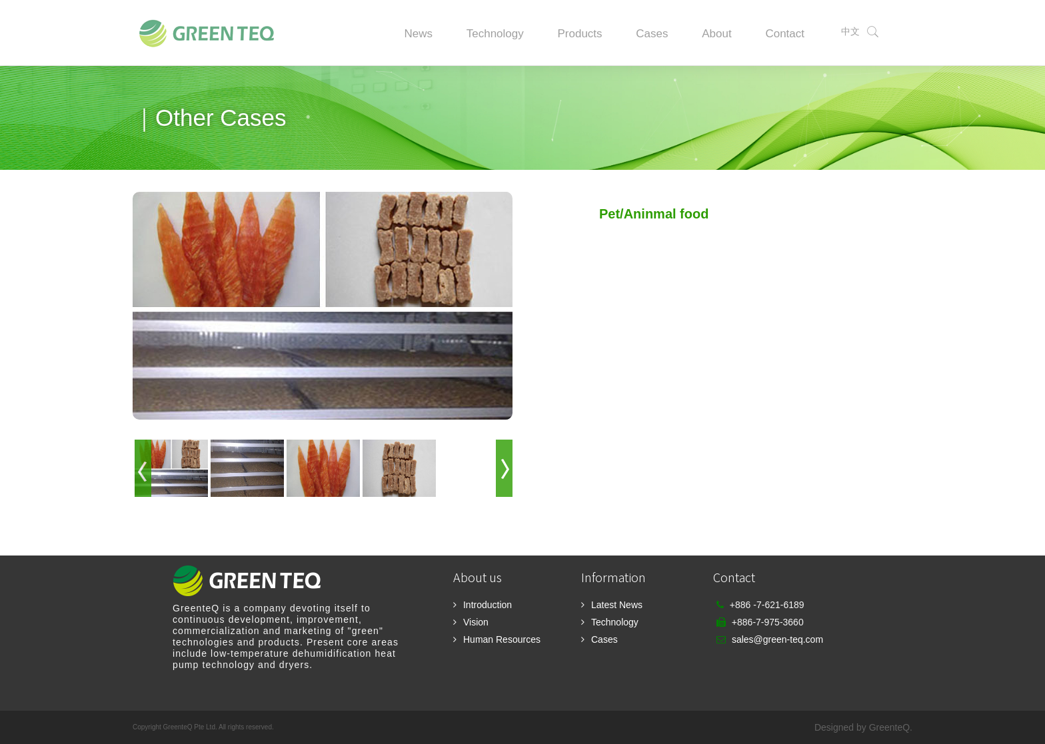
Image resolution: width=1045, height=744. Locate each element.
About (716, 33)
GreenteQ (889, 727)
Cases (652, 33)
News (418, 33)
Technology (495, 33)
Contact (784, 33)
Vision (476, 622)
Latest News (616, 604)
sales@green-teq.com (777, 639)
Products (579, 33)
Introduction (487, 604)
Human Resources (501, 639)
